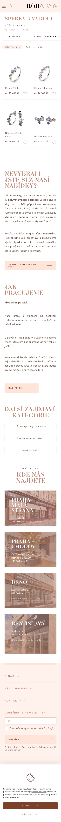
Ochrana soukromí (47, 747)
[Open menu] (4, 6)
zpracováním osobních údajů (38, 728)
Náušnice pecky (30, 450)
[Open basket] (56, 6)
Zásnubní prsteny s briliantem (30, 426)
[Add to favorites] (25, 94)
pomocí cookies (38, 791)
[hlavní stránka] (33, 8)
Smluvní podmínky (13, 750)
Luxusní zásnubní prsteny (30, 438)
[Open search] (11, 6)
